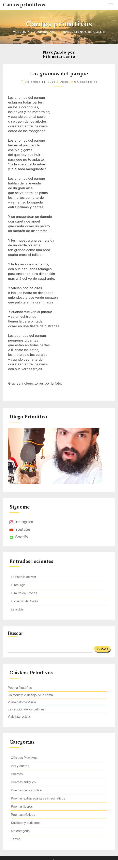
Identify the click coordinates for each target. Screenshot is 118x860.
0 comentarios (85, 81)
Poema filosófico (20, 688)
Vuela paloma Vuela (22, 702)
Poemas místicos (23, 815)
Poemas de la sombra (26, 790)
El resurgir (18, 585)
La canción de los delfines (26, 709)
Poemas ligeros (22, 806)
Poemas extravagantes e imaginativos (38, 798)
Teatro (15, 839)
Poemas (17, 774)
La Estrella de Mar (23, 577)
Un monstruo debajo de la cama (30, 695)
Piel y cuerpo (20, 766)
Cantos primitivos (24, 5)
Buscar (15, 633)
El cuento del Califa (24, 601)
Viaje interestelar (19, 716)
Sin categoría (20, 831)
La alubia (17, 609)
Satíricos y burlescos (25, 823)
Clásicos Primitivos (24, 758)
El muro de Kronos (24, 593)
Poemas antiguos (23, 782)
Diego (64, 81)
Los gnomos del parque (59, 74)
